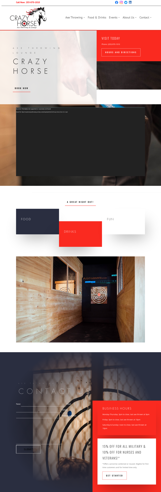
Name (41, 404)
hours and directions (121, 52)
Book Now (21, 88)
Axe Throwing (74, 17)
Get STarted (114, 475)
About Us (128, 17)
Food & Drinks (97, 17)
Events (113, 17)
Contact (144, 17)
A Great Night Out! (80, 201)
